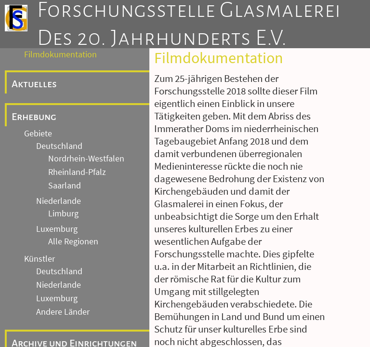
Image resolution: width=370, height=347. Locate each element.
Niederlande (58, 201)
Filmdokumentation (60, 54)
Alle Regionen (73, 241)
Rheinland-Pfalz (77, 172)
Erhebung (34, 116)
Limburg (63, 213)
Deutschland (59, 146)
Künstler (39, 259)
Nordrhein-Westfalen (86, 158)
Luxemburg (57, 229)
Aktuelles (34, 84)
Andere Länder (63, 312)
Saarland (64, 185)
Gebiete (38, 133)
